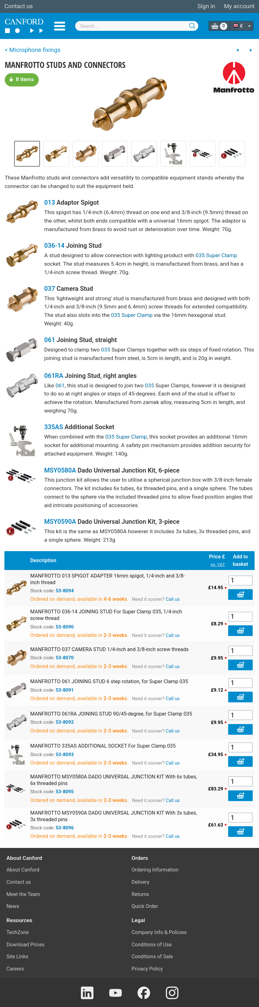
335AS (53, 427)
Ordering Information (155, 870)
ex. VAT (218, 564)
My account (239, 6)
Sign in (206, 6)
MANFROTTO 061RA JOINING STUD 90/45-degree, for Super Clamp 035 (111, 714)
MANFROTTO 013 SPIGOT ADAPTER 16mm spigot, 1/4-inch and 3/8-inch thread (107, 579)
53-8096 (65, 828)
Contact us (18, 6)
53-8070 (65, 658)
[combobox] (136, 26)
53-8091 (65, 690)
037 (49, 288)
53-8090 (65, 627)
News (13, 906)
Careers (15, 969)
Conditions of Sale (152, 957)
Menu (59, 26)
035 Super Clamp (216, 255)
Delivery (140, 882)
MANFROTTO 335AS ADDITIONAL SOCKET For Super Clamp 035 (103, 746)
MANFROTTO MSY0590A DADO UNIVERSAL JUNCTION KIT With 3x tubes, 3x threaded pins (113, 816)
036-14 (54, 245)
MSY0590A (60, 521)
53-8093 (65, 754)
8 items (21, 79)
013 (49, 202)
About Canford (23, 870)
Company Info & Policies (159, 932)
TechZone (18, 932)
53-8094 (65, 591)
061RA (53, 375)
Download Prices (26, 945)
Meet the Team (23, 894)
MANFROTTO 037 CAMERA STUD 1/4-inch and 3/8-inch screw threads (109, 649)
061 (49, 340)
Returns (140, 894)
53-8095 (65, 791)
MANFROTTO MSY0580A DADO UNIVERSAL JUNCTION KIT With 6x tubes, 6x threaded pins (113, 780)
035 (105, 349)
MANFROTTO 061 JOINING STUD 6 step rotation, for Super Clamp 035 (109, 681)
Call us (173, 599)
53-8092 (65, 722)
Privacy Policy (147, 969)
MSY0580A (60, 470)
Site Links (17, 957)
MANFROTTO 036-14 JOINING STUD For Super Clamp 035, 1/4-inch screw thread (106, 615)
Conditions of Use (152, 945)
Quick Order (145, 906)
